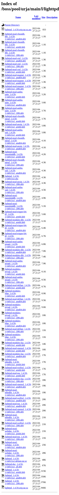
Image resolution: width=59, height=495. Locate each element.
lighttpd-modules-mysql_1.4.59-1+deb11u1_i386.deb (14, 315)
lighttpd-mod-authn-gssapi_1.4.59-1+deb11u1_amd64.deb (15, 263)
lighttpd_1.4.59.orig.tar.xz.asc (18, 29)
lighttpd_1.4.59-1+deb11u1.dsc (12, 177)
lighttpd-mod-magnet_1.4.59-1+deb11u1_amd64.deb (18, 76)
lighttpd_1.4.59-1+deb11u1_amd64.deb (15, 476)
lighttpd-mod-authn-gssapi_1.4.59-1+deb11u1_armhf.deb (15, 244)
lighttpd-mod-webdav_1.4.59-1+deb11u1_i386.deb (14, 453)
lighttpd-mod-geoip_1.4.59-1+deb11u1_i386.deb (17, 183)
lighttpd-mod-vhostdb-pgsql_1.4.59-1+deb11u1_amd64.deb (15, 140)
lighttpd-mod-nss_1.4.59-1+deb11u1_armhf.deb (16, 374)
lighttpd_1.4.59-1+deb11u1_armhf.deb (15, 471)
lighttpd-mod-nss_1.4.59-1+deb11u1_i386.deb (16, 438)
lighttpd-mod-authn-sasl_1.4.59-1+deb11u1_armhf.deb (15, 132)
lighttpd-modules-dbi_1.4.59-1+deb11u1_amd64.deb (18, 251)
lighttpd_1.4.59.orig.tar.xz (16, 488)
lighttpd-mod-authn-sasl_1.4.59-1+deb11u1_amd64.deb (15, 170)
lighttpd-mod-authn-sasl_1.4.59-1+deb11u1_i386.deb (14, 190)
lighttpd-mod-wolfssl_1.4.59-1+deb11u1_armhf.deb (18, 368)
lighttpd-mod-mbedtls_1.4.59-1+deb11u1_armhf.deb (15, 362)
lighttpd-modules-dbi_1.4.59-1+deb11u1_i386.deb (18, 256)
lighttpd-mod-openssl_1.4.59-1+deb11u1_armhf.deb (18, 349)
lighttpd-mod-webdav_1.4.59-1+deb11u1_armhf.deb (15, 431)
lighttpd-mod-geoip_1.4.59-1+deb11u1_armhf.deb (17, 125)
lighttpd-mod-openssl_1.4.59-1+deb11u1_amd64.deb (18, 385)
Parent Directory (12, 25)
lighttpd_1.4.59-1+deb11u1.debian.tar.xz (16, 459)
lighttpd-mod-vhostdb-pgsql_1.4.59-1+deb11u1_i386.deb (15, 162)
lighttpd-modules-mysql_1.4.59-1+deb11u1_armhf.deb (15, 271)
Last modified (36, 17)
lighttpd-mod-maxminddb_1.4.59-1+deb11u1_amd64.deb (15, 198)
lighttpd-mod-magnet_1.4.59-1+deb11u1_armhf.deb (18, 81)
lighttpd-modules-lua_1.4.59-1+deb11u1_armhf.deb (18, 343)
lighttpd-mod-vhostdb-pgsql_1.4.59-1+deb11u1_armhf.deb (15, 118)
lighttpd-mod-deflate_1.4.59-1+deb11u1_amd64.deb (18, 300)
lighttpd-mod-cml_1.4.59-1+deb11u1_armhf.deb (16, 70)
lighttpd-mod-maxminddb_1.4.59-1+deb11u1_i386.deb (14, 206)
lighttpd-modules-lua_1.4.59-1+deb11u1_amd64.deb (18, 355)
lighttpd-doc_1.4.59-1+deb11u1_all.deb (14, 465)
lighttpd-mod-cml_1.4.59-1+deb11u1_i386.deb (16, 65)
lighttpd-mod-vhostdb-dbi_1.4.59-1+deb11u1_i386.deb (15, 52)
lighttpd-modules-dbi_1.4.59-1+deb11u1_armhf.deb (18, 221)
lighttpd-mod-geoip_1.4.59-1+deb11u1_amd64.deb (17, 147)
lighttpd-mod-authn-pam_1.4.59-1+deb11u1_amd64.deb (15, 102)
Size (44, 17)
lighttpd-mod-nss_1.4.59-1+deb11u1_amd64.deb (16, 404)
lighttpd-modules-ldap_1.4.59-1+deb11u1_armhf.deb (15, 293)
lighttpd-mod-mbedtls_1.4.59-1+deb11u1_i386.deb (14, 417)
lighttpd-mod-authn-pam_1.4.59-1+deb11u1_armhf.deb (15, 94)
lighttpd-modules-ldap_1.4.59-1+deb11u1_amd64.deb (15, 323)
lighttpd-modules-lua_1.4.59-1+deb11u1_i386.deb (18, 380)
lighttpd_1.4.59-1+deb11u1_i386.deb (14, 482)
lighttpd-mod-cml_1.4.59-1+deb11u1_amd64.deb (16, 59)
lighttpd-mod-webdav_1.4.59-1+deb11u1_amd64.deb (15, 445)
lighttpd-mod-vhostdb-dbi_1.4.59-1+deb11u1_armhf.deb (15, 44)
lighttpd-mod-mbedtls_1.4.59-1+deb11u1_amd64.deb (15, 392)
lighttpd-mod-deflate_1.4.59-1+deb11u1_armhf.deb (18, 286)
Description (51, 17)
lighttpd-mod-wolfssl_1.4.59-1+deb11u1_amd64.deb (18, 399)
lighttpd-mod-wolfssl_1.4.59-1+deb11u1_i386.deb (18, 424)
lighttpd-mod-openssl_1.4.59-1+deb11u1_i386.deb (18, 410)
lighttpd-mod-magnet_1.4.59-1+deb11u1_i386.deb (18, 87)
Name (18, 17)
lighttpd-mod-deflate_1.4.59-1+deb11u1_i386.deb (18, 330)
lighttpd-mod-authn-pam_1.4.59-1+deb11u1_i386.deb (14, 110)
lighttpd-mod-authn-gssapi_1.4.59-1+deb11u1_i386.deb (14, 279)
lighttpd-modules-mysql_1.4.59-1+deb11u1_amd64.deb (15, 307)
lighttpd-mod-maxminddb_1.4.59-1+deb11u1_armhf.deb (15, 154)
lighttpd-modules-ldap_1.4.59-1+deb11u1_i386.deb (14, 337)
